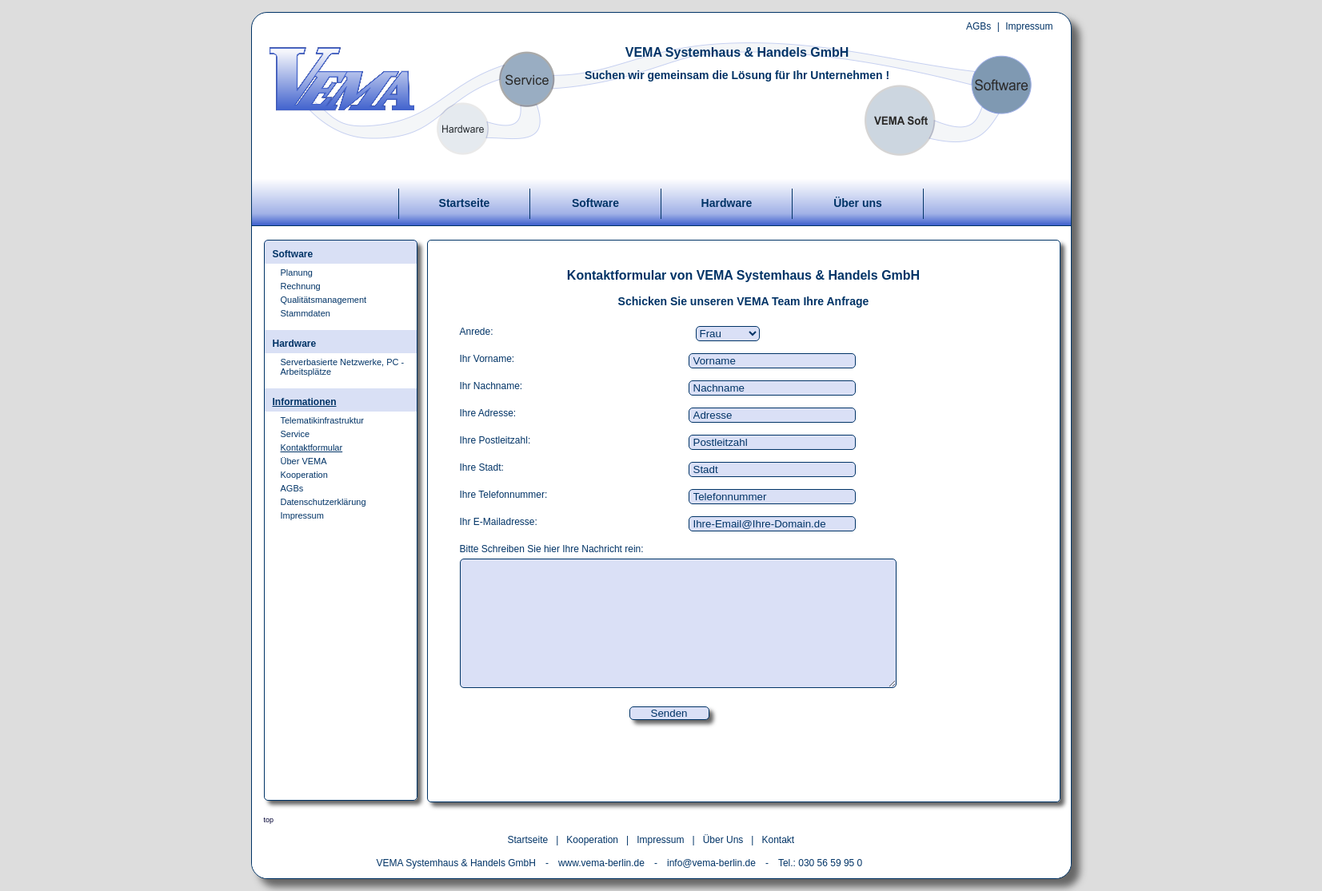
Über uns (857, 203)
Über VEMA (304, 461)
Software (595, 203)
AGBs (978, 26)
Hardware (727, 203)
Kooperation (304, 474)
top (269, 820)
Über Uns (723, 839)
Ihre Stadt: (482, 467)
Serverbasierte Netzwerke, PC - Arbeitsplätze (343, 366)
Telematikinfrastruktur (323, 420)
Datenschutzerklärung (323, 502)
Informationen (305, 402)
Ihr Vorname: (487, 358)
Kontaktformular (312, 447)
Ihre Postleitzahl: (495, 440)
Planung (297, 272)
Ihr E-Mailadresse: (498, 521)
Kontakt (777, 839)
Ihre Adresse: (488, 413)
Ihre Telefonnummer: (504, 494)
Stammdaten (305, 313)
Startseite (464, 203)
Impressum (1028, 26)
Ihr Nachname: (491, 386)
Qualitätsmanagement (324, 299)
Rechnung (301, 286)
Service (295, 434)
